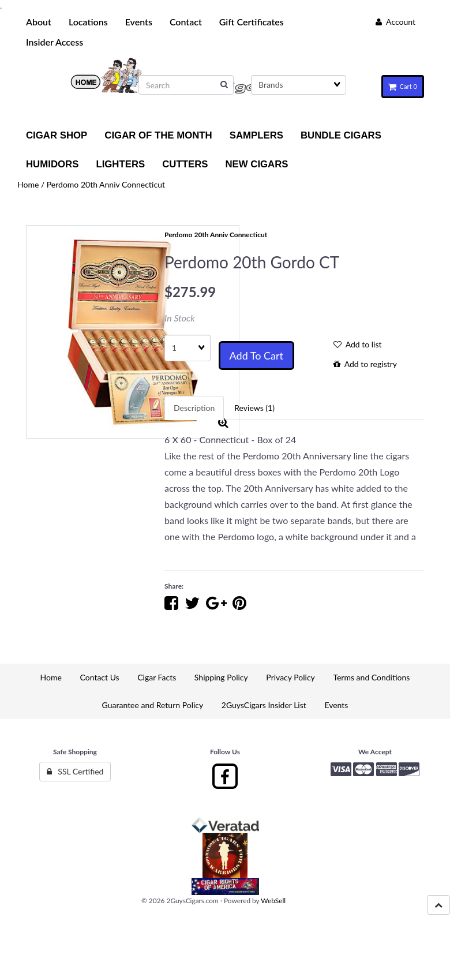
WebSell (273, 900)
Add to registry (365, 364)
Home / (32, 184)
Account (395, 22)
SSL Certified (75, 771)
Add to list (357, 344)
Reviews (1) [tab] (254, 408)
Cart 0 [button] (402, 86)
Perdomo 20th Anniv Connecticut (106, 184)
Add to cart (256, 355)
